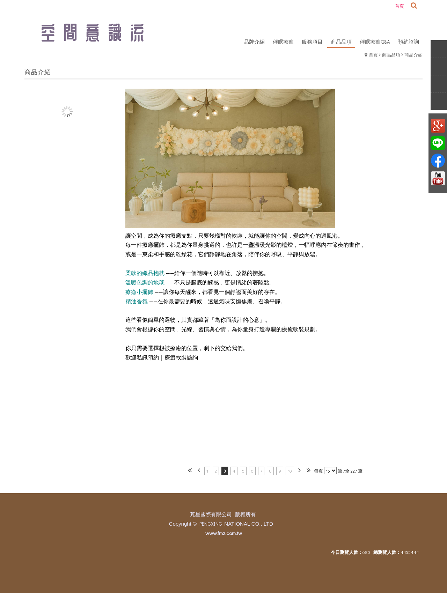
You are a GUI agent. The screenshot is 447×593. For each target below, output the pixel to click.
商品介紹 (413, 55)
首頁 (373, 55)
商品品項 (391, 55)
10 (290, 471)
